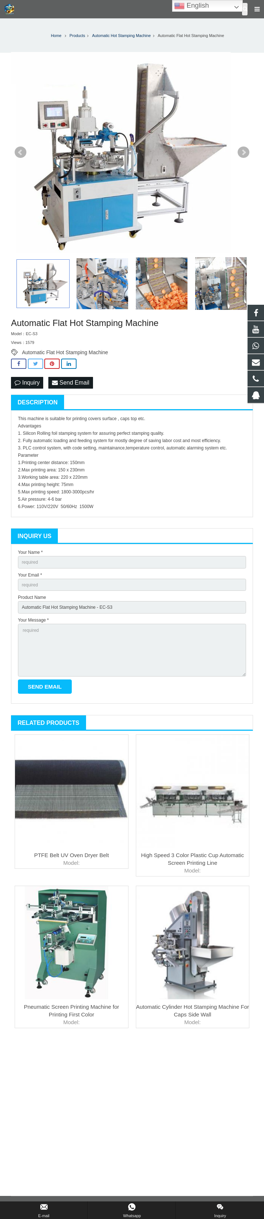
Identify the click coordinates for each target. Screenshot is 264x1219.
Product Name (32, 597)
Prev (20, 152)
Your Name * (30, 552)
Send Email (70, 382)
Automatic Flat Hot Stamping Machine (65, 352)
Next (243, 152)
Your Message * (33, 620)
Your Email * (30, 575)
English (191, 5)
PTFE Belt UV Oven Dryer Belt (71, 855)
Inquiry (27, 382)
